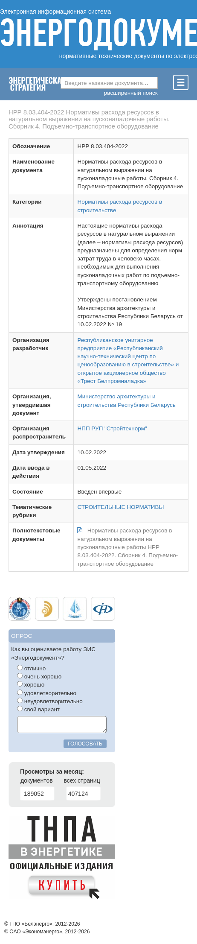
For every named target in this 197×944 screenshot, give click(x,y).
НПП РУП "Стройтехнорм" (112, 428)
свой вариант (38, 709)
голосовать (85, 744)
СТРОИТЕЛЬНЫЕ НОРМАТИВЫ (120, 507)
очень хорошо (39, 676)
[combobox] (109, 83)
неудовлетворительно (50, 701)
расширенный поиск (131, 93)
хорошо (30, 684)
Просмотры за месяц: (52, 771)
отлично (31, 668)
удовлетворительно (46, 693)
